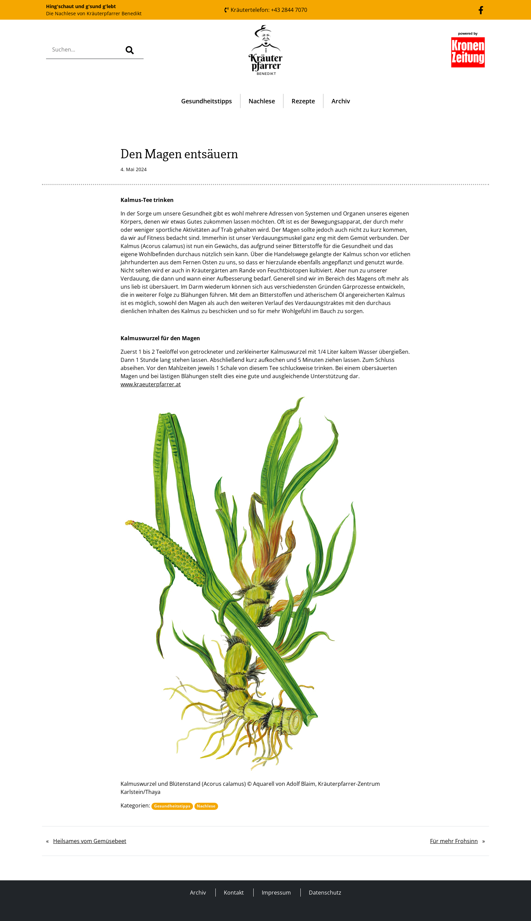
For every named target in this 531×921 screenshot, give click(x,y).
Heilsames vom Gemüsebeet (89, 841)
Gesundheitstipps (206, 101)
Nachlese (262, 101)
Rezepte (303, 101)
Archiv (341, 101)
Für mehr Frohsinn (454, 841)
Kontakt (234, 892)
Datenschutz (325, 892)
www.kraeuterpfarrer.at (151, 384)
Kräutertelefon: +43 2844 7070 (265, 10)
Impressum (276, 892)
